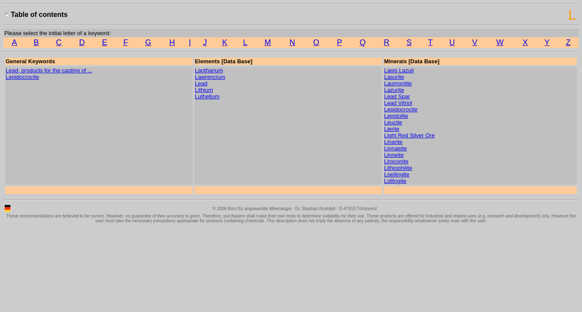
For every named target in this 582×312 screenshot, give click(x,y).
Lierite (391, 129)
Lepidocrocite (22, 77)
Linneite (394, 155)
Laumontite (398, 83)
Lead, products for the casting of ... (49, 70)
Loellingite (397, 174)
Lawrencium (210, 77)
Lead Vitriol (398, 103)
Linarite (393, 142)
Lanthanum (209, 70)
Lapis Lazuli (399, 70)
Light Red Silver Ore (409, 135)
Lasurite (394, 77)
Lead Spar (397, 96)
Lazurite (394, 90)
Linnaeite (395, 148)
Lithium (204, 90)
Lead (201, 83)
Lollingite (395, 181)
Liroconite (396, 161)
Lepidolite (396, 116)
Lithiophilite (398, 168)
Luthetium (207, 96)
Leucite (393, 122)
